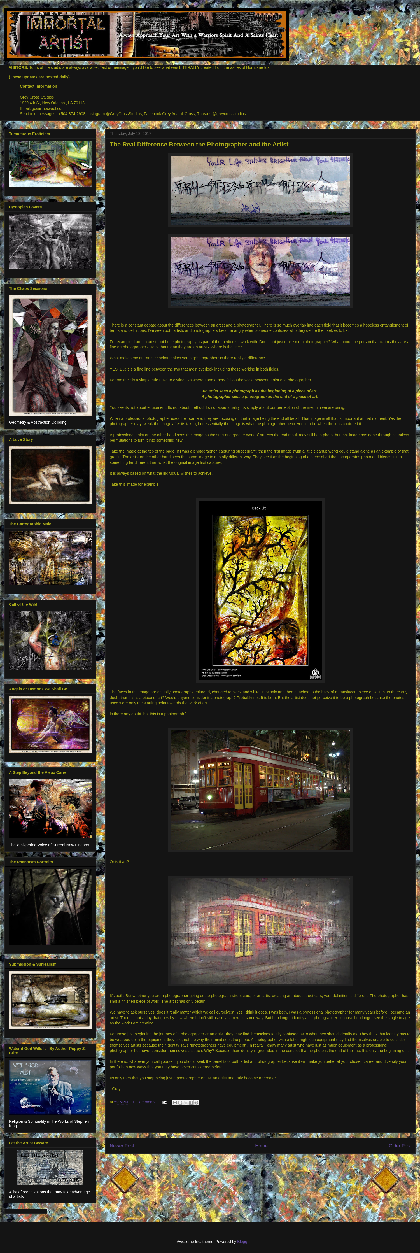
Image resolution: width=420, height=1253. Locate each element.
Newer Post (122, 1146)
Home (261, 1146)
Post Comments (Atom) (272, 1161)
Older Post (400, 1146)
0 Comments (144, 1102)
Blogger (243, 1241)
